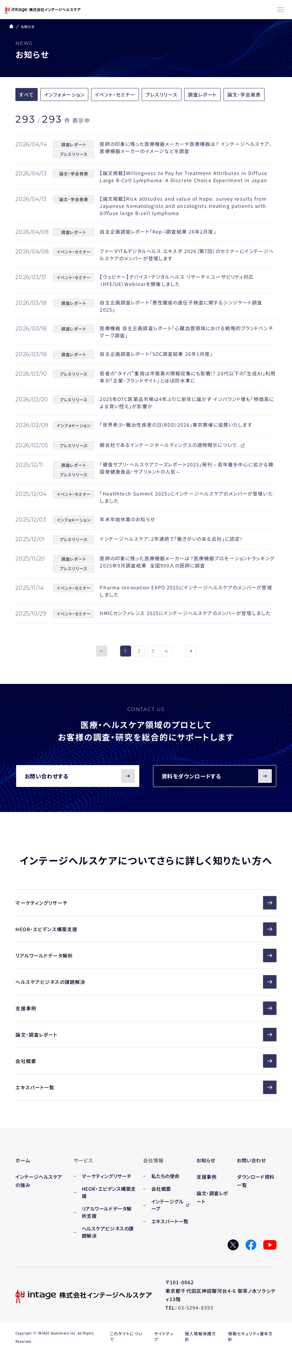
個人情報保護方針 (200, 1336)
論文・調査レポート (145, 1034)
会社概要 (145, 1061)
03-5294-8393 (195, 1307)
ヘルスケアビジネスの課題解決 (145, 982)
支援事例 (145, 1008)
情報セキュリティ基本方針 (250, 1336)
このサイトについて (126, 1336)
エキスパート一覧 (145, 1087)
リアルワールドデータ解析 (145, 955)
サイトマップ (163, 1336)
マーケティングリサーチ (145, 903)
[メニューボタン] (280, 10)
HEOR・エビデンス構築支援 (145, 929)
